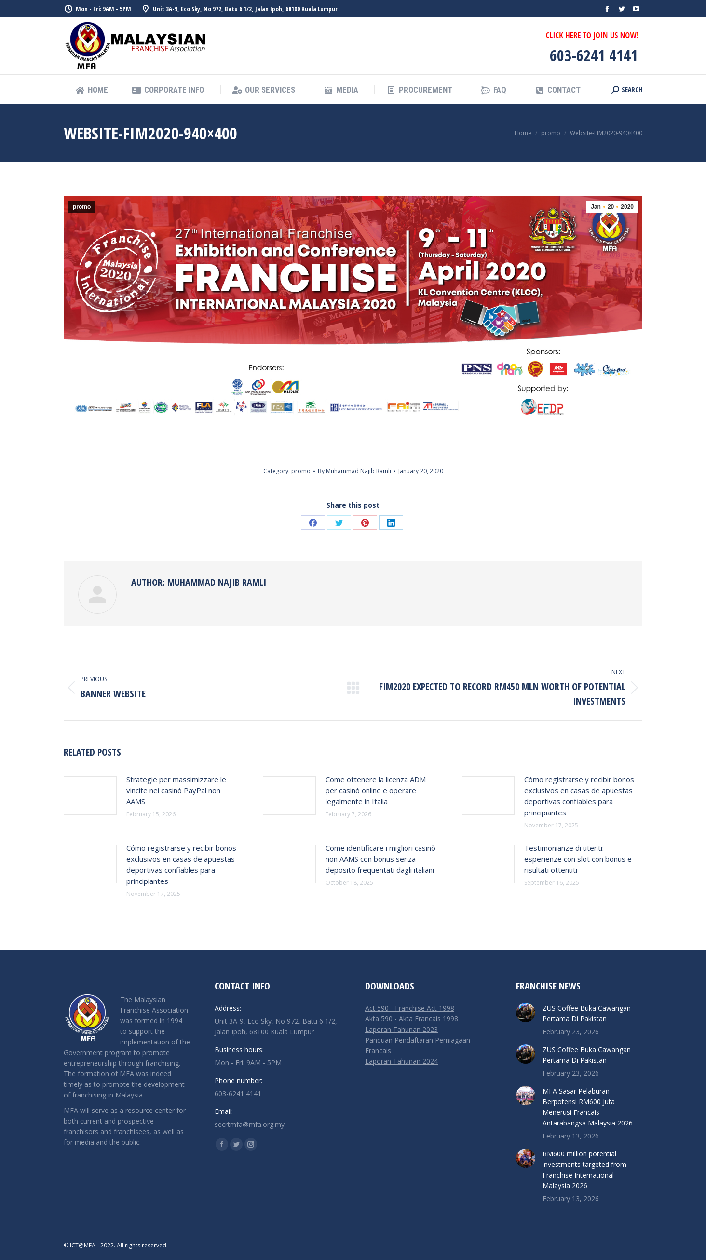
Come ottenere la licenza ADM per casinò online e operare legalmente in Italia (376, 790)
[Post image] (90, 795)
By (354, 471)
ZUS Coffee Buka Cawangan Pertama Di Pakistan (587, 1013)
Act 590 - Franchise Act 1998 (409, 1008)
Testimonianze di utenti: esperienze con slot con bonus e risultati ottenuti (578, 859)
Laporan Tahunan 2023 (401, 1029)
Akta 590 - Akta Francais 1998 (411, 1018)
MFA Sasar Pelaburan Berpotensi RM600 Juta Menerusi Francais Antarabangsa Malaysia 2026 (588, 1106)
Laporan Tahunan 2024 (401, 1061)
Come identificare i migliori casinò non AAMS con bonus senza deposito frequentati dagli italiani (380, 859)
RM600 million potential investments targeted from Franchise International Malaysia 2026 (584, 1169)
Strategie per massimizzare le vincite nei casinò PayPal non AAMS (176, 790)
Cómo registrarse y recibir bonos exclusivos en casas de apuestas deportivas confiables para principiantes (579, 795)
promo (82, 206)
